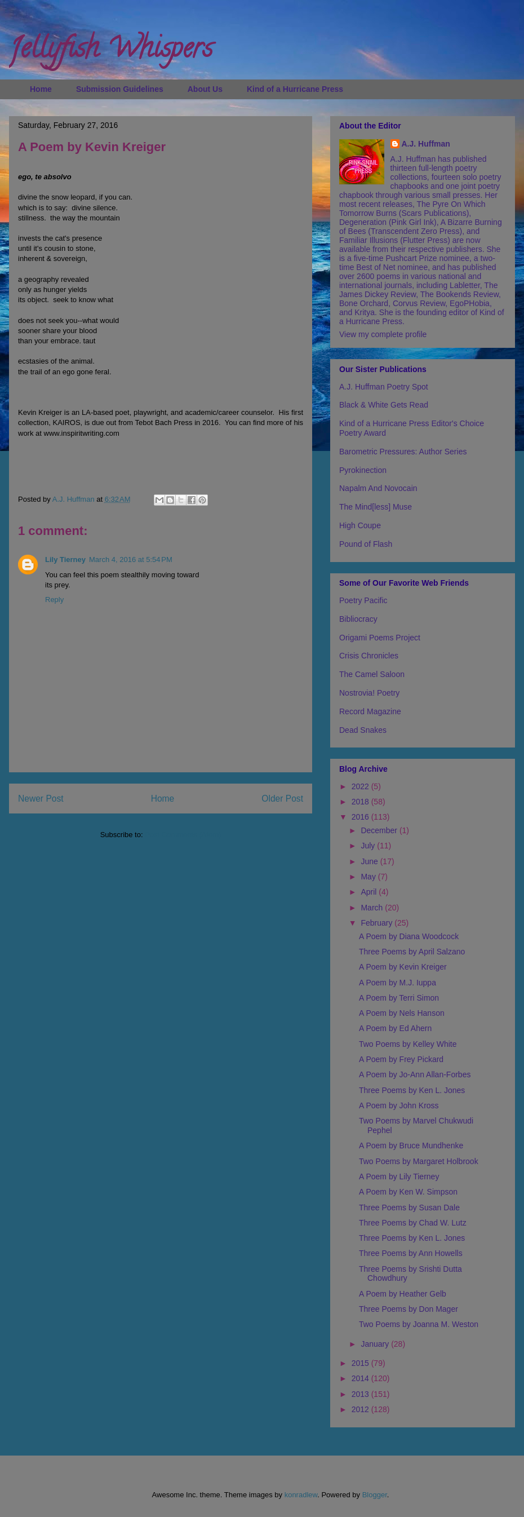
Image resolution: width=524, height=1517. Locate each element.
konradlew (301, 1495)
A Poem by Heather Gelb (402, 1293)
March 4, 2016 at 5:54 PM (130, 559)
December (380, 830)
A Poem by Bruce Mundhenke (411, 1145)
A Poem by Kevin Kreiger (403, 966)
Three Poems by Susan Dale (409, 1207)
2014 (361, 1378)
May (369, 876)
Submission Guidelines (119, 89)
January (376, 1343)
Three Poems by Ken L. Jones (412, 1090)
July (369, 845)
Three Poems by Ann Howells (411, 1253)
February (377, 922)
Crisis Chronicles (368, 655)
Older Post (282, 798)
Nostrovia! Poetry (369, 692)
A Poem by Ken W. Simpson (408, 1191)
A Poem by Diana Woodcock (409, 936)
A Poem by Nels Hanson (402, 1013)
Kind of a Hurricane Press (295, 89)
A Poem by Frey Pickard (401, 1059)
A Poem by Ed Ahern (395, 1028)
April (370, 891)
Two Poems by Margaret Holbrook (418, 1161)
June (370, 861)
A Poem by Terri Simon (399, 997)
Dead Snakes (363, 730)
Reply (54, 599)
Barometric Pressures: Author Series (403, 451)
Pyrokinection (363, 470)
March (373, 907)
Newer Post (41, 798)
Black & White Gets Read (383, 404)
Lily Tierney (65, 559)
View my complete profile (383, 334)
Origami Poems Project (379, 637)
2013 (361, 1394)
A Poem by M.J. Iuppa (397, 982)
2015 (361, 1363)
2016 (361, 816)
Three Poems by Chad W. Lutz (413, 1222)
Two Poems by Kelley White (408, 1044)
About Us (205, 89)
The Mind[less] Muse (375, 506)
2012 (361, 1409)
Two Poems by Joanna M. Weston (418, 1324)
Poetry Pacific (363, 600)
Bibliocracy (358, 618)
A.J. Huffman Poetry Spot (383, 386)
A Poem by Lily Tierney (399, 1176)
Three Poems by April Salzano (412, 951)
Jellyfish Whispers (110, 51)
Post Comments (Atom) (183, 834)
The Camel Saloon (372, 674)
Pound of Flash (365, 544)
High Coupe (360, 525)
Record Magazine (370, 711)
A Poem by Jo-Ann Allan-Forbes (414, 1074)
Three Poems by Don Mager (408, 1308)
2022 (361, 786)
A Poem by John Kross (399, 1105)
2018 (361, 801)
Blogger (374, 1495)
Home (41, 89)
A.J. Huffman (426, 143)
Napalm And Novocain (378, 488)
